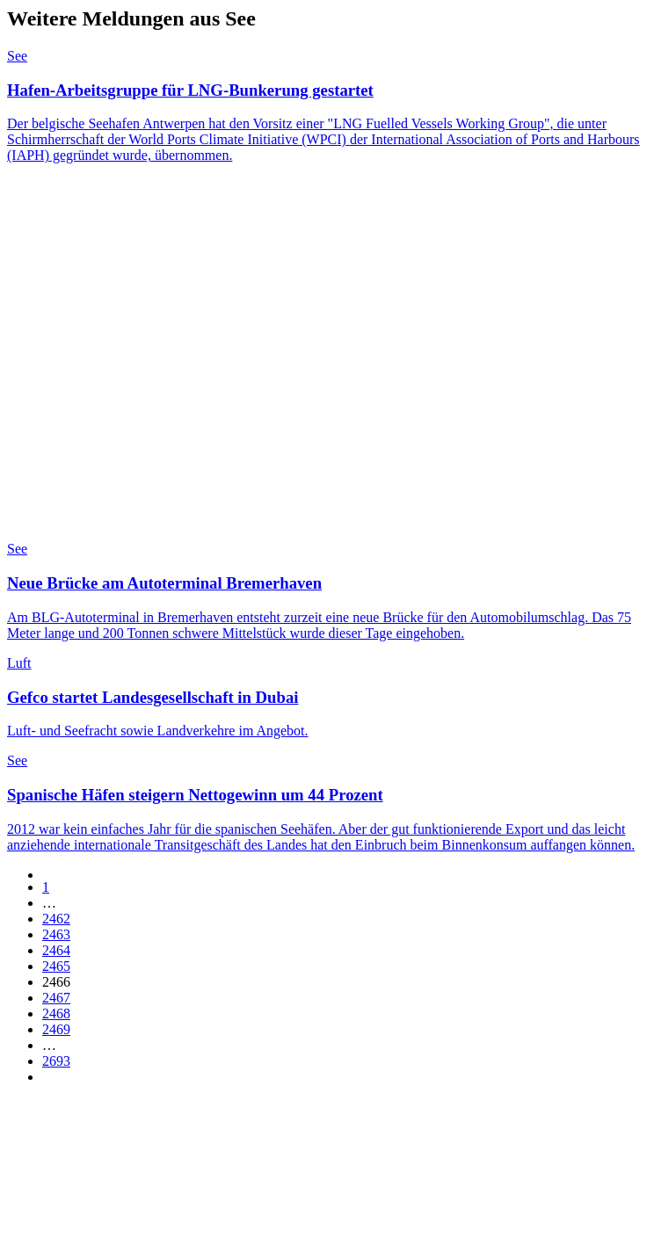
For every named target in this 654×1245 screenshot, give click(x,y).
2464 (56, 950)
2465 (56, 966)
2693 (56, 1060)
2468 (56, 1013)
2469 (56, 1029)
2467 (56, 997)
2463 (56, 934)
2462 (56, 918)
